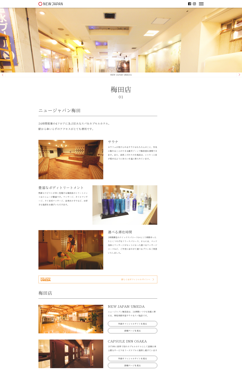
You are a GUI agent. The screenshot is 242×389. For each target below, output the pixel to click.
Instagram (194, 3)
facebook (189, 3)
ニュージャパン (50, 4)
